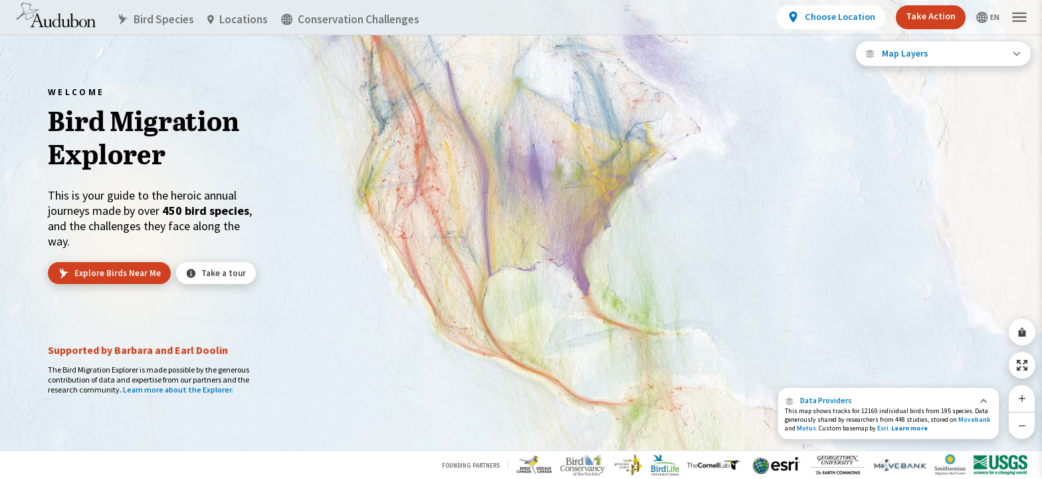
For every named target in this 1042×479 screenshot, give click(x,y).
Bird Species (155, 20)
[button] (888, 400)
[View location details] (831, 17)
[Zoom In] (1022, 398)
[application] (521, 239)
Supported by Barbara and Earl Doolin (138, 350)
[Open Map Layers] (943, 53)
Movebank (974, 419)
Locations (237, 20)
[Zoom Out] (1022, 425)
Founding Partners (471, 465)
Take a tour (216, 273)
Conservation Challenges (350, 20)
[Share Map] (1022, 332)
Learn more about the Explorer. (178, 390)
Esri (882, 428)
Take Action (931, 16)
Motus (806, 428)
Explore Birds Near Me (109, 273)
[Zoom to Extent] (1022, 365)
